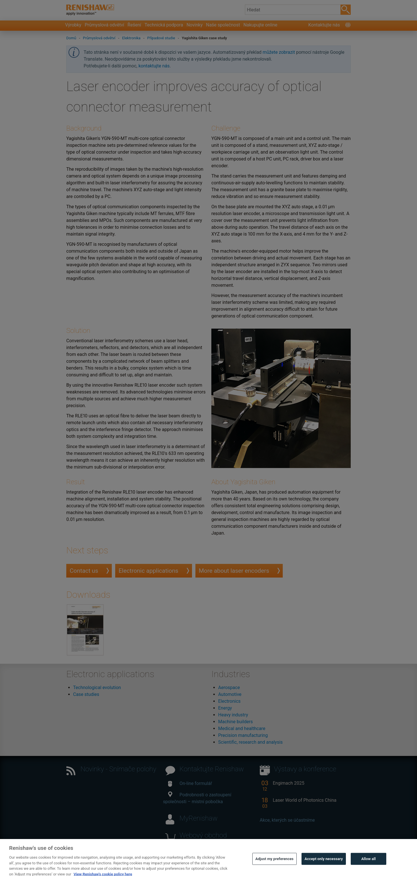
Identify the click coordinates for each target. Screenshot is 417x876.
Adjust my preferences (274, 865)
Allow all (368, 865)
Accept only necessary (324, 865)
